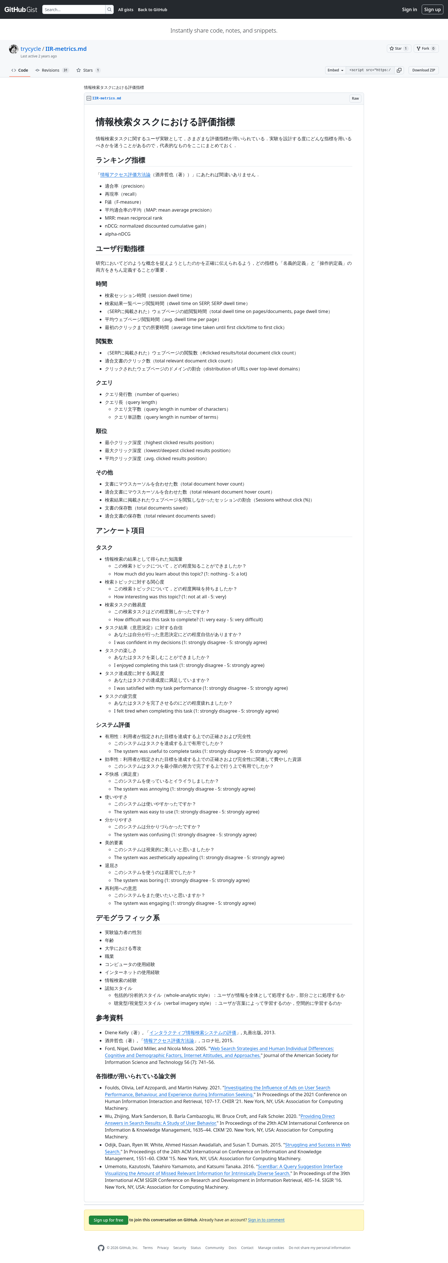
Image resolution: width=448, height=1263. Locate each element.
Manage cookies (271, 1247)
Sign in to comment (266, 1219)
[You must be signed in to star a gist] (399, 49)
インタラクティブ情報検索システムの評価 (192, 1032)
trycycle (31, 49)
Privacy (163, 1247)
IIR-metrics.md (66, 49)
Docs (233, 1247)
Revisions (52, 70)
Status (196, 1247)
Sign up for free (108, 1220)
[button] (399, 70)
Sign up (432, 9)
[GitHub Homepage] (101, 1248)
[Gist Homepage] (21, 9)
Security (179, 1247)
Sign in (409, 9)
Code (19, 70)
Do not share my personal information (320, 1247)
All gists (125, 9)
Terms (148, 1247)
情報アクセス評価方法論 (125, 174)
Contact (247, 1247)
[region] (224, 653)
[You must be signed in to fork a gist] (426, 49)
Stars (88, 70)
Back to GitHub (152, 9)
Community (214, 1247)
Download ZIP (423, 70)
